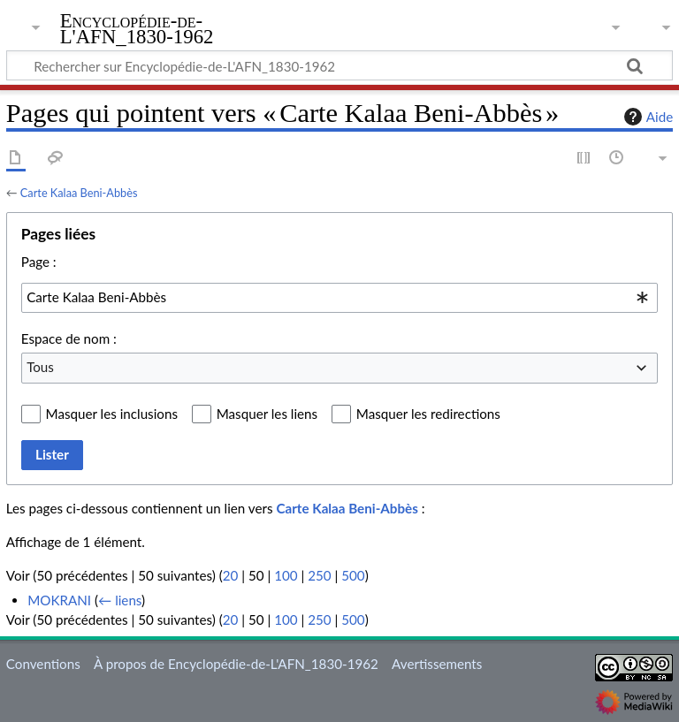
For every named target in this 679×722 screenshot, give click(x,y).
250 (319, 575)
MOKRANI (59, 600)
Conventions (43, 664)
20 (231, 575)
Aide (646, 116)
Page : (39, 262)
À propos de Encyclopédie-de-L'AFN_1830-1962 (236, 664)
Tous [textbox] (40, 367)
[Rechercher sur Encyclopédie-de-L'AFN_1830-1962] (339, 65)
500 (352, 575)
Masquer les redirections (428, 414)
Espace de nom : (69, 338)
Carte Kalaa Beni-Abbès (79, 193)
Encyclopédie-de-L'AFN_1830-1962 (137, 29)
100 (285, 575)
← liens (119, 600)
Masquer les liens (267, 414)
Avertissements (437, 664)
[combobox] (339, 298)
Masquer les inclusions (112, 414)
